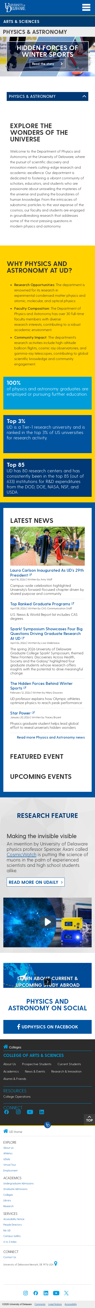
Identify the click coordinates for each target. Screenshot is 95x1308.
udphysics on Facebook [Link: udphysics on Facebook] (47, 1026)
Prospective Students (36, 1064)
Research (8, 1206)
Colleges (8, 1194)
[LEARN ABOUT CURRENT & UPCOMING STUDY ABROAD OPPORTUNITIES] (47, 976)
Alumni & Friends (14, 1079)
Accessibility (71, 1304)
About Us (9, 1064)
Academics (11, 1071)
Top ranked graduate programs (40, 603)
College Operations (17, 1096)
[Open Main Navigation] (86, 7)
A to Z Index (10, 1241)
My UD (6, 1230)
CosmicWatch (21, 854)
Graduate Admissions (15, 1188)
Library (7, 1200)
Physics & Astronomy (32, 96)
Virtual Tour (9, 1164)
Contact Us (9, 1257)
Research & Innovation (66, 1071)
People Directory (12, 1224)
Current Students (69, 1064)
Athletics (7, 1153)
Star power (20, 712)
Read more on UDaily (33, 882)
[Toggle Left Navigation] (84, 96)
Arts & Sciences (21, 21)
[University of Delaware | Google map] (55, 1264)
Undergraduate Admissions (18, 1183)
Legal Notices (55, 1304)
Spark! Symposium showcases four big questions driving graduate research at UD (46, 633)
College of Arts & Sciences (33, 1055)
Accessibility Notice (13, 1219)
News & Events (35, 1071)
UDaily (6, 1159)
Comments (40, 1304)
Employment (10, 1170)
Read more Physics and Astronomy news (51, 737)
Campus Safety (12, 1235)
